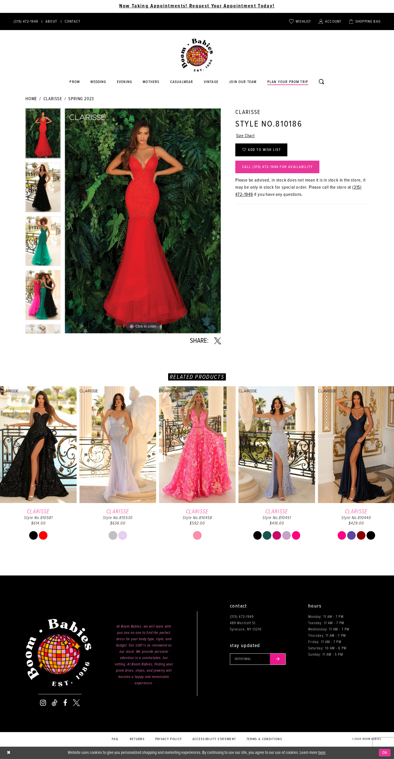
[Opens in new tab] (181, 82)
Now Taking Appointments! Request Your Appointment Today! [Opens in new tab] (196, 6)
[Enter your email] (258, 659)
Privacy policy (168, 739)
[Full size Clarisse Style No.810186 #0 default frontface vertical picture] (143, 221)
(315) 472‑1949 (242, 616)
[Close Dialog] (8, 753)
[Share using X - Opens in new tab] (217, 341)
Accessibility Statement (214, 739)
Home (31, 99)
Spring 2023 (81, 99)
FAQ (115, 739)
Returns (137, 739)
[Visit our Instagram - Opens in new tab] (43, 703)
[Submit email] (278, 659)
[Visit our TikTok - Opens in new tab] (54, 703)
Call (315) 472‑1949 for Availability (278, 167)
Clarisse (52, 99)
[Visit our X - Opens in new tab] (76, 703)
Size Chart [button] (245, 136)
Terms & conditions (264, 739)
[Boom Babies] (197, 55)
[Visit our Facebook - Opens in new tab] (65, 703)
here (321, 753)
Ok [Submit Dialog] (385, 753)
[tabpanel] (43, 135)
